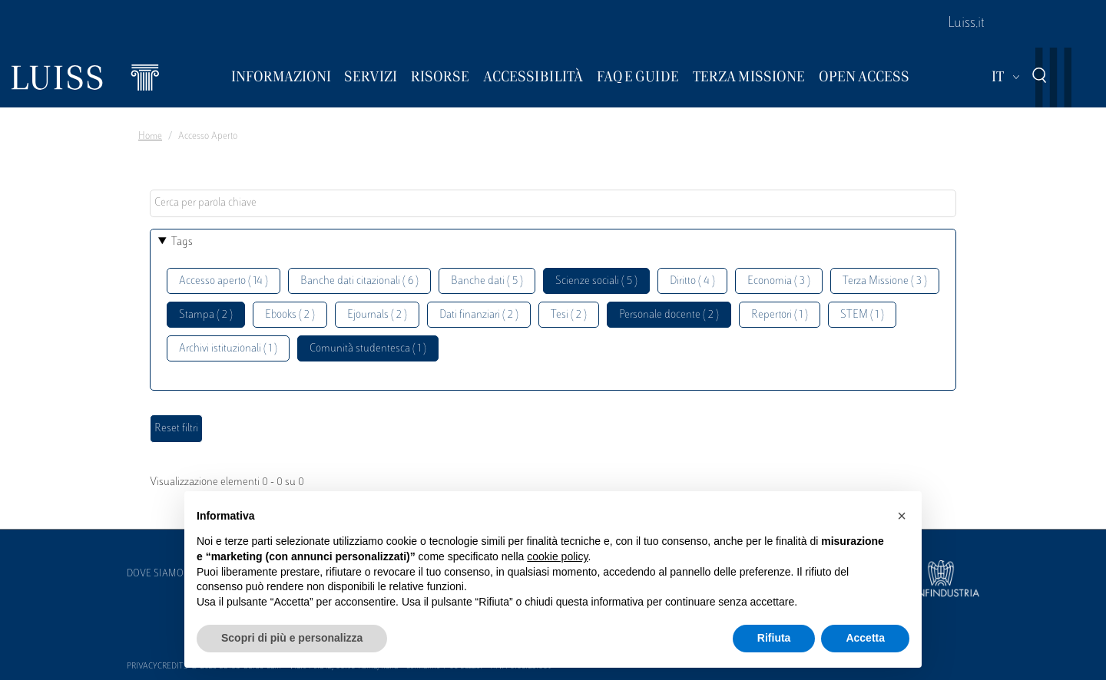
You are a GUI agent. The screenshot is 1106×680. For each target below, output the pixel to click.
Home (150, 136)
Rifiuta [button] (774, 638)
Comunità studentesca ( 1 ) (368, 349)
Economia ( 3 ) (778, 281)
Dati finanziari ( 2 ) (478, 315)
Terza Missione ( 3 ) (885, 281)
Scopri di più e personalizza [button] (292, 638)
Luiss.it (966, 24)
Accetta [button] (865, 638)
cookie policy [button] (557, 556)
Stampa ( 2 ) (206, 315)
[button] (901, 515)
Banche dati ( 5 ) (487, 281)
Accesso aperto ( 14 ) (223, 281)
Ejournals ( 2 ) (377, 315)
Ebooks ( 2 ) (290, 315)
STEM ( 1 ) (862, 315)
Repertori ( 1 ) (779, 315)
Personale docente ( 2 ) (669, 315)
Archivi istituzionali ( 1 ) (228, 349)
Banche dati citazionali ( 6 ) (359, 281)
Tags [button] (182, 242)
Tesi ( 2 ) (569, 315)
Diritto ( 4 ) (692, 281)
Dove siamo (155, 574)
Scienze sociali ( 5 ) (596, 281)
